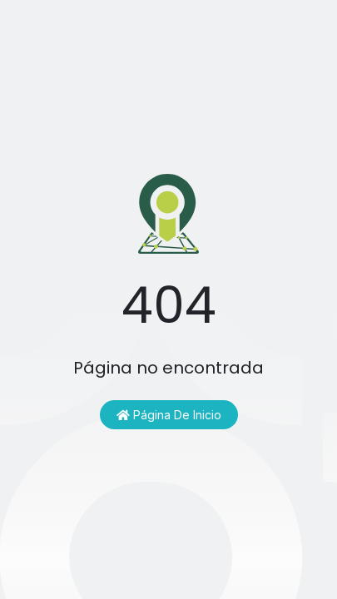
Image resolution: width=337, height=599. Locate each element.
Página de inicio (168, 415)
